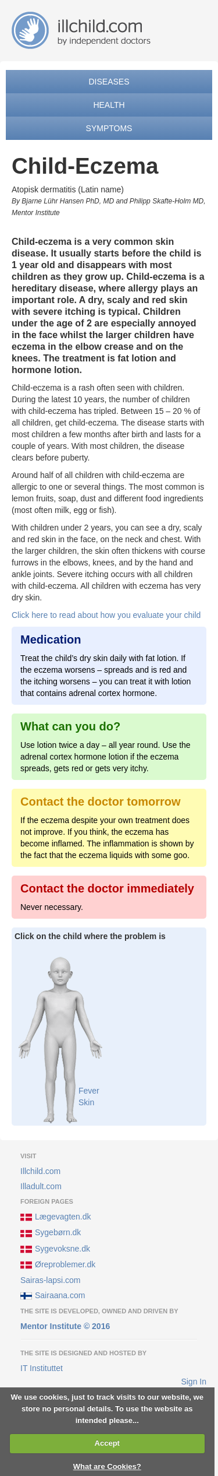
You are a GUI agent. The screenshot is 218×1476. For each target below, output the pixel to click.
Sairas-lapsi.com (50, 1280)
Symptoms (109, 128)
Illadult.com (41, 1186)
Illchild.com (40, 1171)
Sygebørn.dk (50, 1233)
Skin (86, 1102)
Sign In (193, 1381)
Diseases (108, 81)
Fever (88, 1090)
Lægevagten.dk (55, 1217)
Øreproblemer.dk (57, 1265)
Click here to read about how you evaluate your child (106, 615)
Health (108, 105)
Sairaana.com (52, 1296)
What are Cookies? (107, 1466)
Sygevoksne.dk (55, 1249)
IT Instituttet (41, 1368)
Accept (107, 1443)
